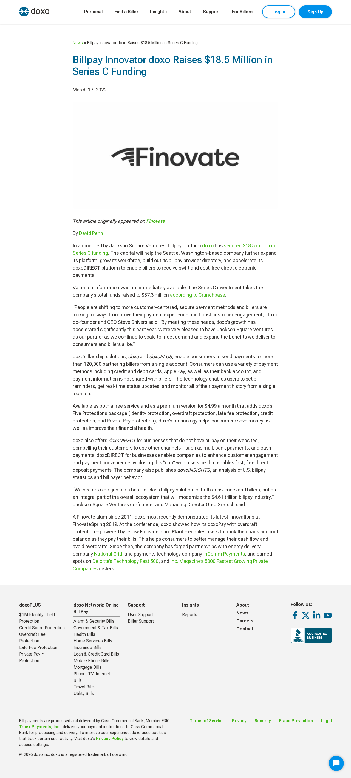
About (185, 11)
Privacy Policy (109, 738)
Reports (189, 614)
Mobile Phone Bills (91, 660)
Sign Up (315, 12)
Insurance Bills (87, 647)
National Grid (108, 554)
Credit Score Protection (42, 627)
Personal (93, 11)
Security (262, 721)
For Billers (242, 11)
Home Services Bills (92, 640)
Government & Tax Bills (95, 627)
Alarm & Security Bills (93, 621)
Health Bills (84, 634)
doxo (208, 245)
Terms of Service (207, 721)
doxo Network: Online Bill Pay (96, 608)
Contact (244, 628)
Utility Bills (83, 693)
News (78, 43)
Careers (244, 620)
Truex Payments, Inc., (40, 727)
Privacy (239, 721)
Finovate (155, 221)
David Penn (91, 233)
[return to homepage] (34, 11)
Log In (278, 12)
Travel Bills (84, 687)
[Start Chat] (336, 763)
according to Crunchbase (197, 295)
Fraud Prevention (296, 721)
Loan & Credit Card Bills (96, 654)
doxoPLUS (30, 605)
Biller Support (141, 621)
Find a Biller (126, 11)
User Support (140, 614)
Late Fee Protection (38, 647)
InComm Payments (224, 554)
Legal (326, 721)
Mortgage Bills (87, 667)
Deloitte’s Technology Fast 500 (125, 561)
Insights (158, 11)
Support (211, 11)
